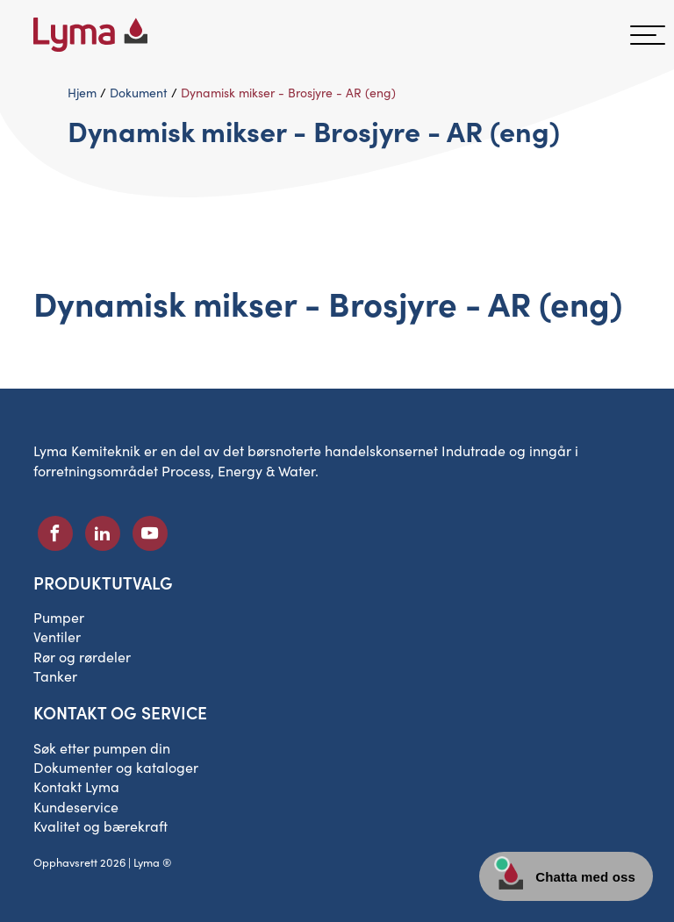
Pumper (58, 617)
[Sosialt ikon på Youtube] (150, 533)
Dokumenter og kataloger (115, 767)
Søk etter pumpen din (101, 748)
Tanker (55, 676)
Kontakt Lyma (76, 786)
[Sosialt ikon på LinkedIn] (102, 533)
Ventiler (57, 636)
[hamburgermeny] (647, 35)
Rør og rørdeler (82, 656)
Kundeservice (75, 806)
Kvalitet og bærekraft (100, 826)
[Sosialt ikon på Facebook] (55, 533)
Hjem (82, 92)
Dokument (139, 92)
